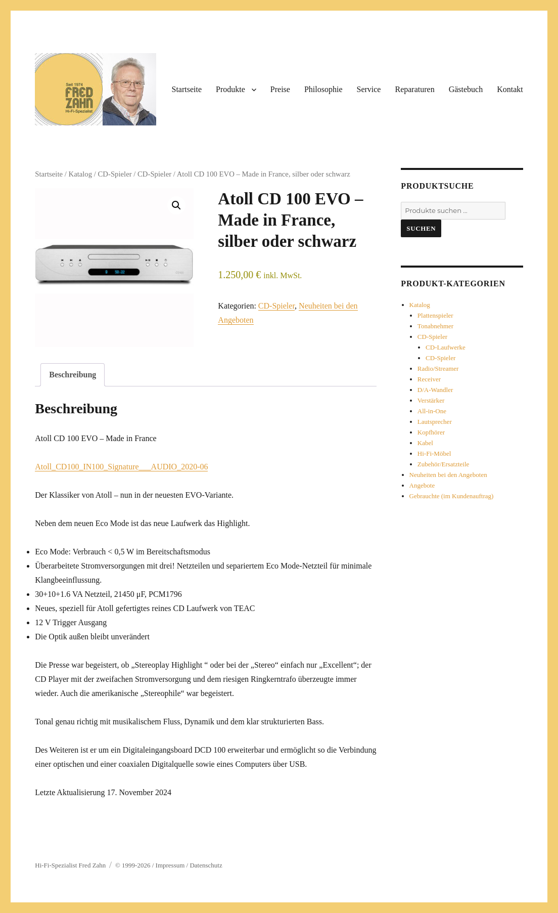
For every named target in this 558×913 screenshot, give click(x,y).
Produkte (230, 89)
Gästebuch (466, 89)
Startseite (186, 89)
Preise (280, 89)
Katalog (80, 174)
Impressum (171, 865)
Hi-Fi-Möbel (434, 453)
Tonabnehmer (435, 326)
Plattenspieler (435, 315)
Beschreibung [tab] (72, 374)
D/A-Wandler (435, 390)
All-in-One (431, 411)
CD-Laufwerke (446, 347)
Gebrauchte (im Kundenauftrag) (451, 496)
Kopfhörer (431, 432)
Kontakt (510, 89)
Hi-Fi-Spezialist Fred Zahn (70, 865)
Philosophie (323, 89)
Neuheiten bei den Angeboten (448, 475)
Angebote (422, 485)
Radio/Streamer (438, 368)
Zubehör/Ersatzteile (443, 464)
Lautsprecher (434, 421)
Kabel (425, 443)
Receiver (429, 379)
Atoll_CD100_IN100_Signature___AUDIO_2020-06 (121, 466)
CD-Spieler (115, 174)
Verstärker (430, 400)
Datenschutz (206, 865)
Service (368, 89)
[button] (176, 205)
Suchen (421, 228)
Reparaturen (414, 89)
